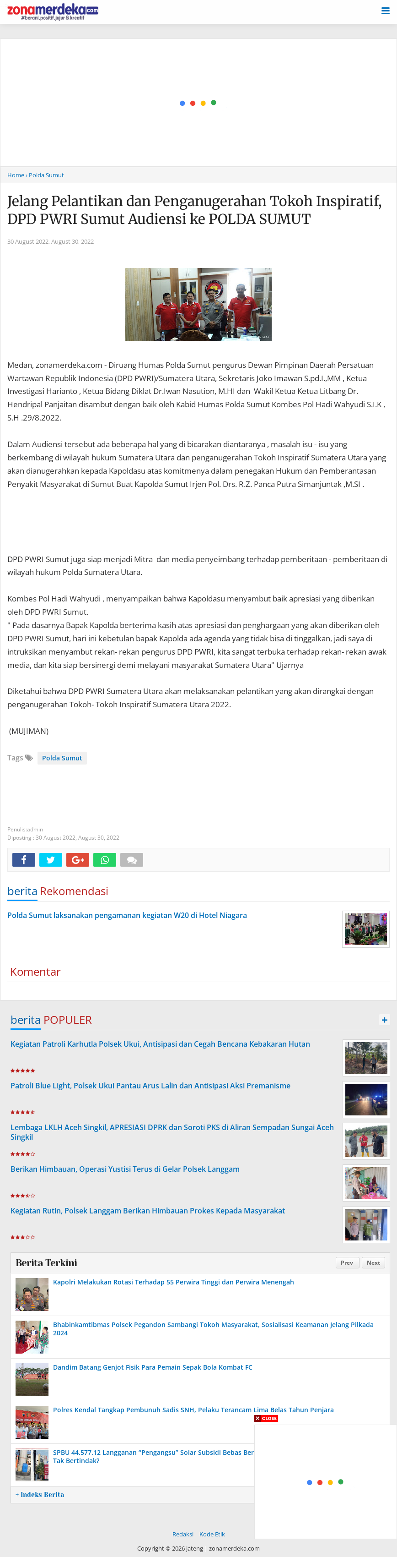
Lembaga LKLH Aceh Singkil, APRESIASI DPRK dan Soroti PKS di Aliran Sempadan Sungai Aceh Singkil (172, 1132)
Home (15, 175)
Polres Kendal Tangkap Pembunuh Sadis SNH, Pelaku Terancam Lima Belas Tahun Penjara (193, 1409)
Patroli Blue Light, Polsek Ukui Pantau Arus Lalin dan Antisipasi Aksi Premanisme (150, 1086)
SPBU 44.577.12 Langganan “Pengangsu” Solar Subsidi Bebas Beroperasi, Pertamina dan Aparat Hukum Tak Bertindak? (214, 1456)
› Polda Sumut (45, 175)
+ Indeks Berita (40, 1494)
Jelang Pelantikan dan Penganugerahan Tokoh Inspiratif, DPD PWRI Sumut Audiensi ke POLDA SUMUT (194, 210)
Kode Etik (212, 1534)
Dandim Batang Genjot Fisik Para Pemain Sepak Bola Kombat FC (152, 1367)
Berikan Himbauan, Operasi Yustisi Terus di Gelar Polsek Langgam (125, 1169)
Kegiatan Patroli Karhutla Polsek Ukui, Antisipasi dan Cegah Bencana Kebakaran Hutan (160, 1044)
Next (373, 1263)
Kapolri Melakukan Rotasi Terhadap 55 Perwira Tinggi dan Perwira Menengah (173, 1282)
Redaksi (182, 1534)
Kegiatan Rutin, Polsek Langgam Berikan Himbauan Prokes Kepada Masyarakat (148, 1211)
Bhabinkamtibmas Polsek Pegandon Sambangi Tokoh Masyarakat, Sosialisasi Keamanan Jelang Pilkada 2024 (213, 1328)
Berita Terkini (46, 1262)
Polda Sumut (62, 758)
